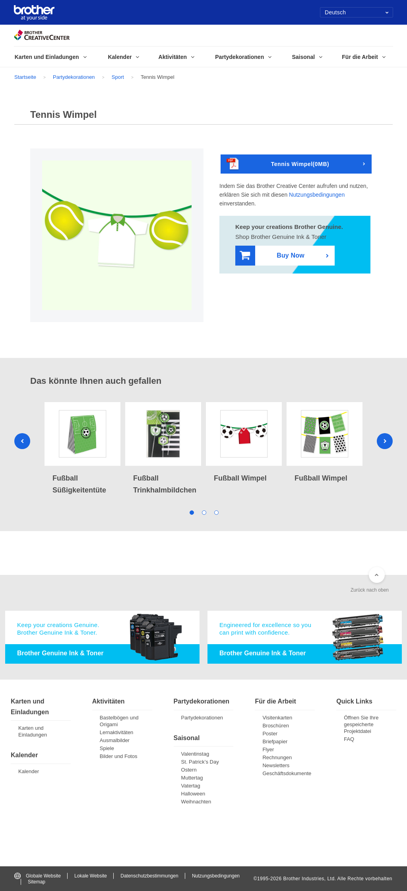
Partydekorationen (74, 77)
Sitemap (36, 882)
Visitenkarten (277, 718)
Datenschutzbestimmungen (149, 876)
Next (385, 441)
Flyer (268, 749)
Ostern (189, 770)
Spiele (107, 748)
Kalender (28, 771)
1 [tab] (191, 512)
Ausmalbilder (115, 740)
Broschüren (275, 726)
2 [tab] (204, 512)
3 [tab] (216, 512)
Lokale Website (90, 876)
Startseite (25, 77)
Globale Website (37, 876)
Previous (22, 441)
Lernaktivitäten (117, 732)
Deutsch (357, 12)
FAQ (349, 739)
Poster (269, 734)
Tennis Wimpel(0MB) (278, 164)
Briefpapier (274, 741)
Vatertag (190, 786)
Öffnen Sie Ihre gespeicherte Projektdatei (361, 724)
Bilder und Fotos (119, 756)
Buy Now (272, 255)
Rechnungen (277, 757)
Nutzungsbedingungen (317, 194)
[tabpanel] (82, 449)
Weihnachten (196, 802)
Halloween (193, 794)
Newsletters (275, 765)
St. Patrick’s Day (200, 762)
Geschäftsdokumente (286, 773)
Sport (118, 77)
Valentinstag (195, 754)
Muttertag (192, 778)
